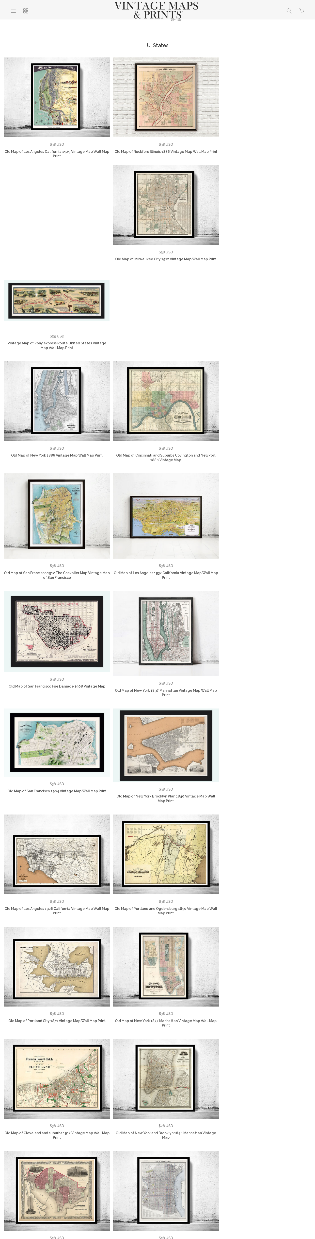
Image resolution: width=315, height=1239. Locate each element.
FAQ (77, 1156)
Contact (162, 1156)
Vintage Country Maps (238, 1156)
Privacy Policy (102, 1156)
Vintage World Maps (194, 1156)
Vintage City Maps (280, 1156)
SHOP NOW (180, 1164)
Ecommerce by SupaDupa (161, 1217)
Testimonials (54, 1156)
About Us (26, 1156)
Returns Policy (134, 1156)
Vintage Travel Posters (143, 1164)
